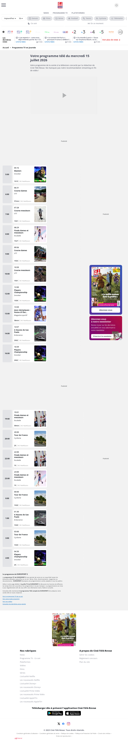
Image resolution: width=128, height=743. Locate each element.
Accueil (6, 47)
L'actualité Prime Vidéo (30, 691)
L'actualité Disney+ (28, 683)
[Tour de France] (30, 439)
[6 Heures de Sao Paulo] (30, 333)
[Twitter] (58, 723)
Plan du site (84, 662)
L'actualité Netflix (27, 676)
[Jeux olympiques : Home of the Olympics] (30, 314)
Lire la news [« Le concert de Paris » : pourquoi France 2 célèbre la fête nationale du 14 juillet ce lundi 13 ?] (49, 42)
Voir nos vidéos (7, 601)
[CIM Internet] (64, 738)
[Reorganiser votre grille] (3, 32)
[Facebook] (63, 723)
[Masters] (30, 174)
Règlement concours (88, 658)
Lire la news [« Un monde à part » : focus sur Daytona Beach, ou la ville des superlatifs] (78, 42)
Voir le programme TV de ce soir (13, 596)
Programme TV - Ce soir (30, 658)
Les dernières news (7, 40)
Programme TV (60, 13)
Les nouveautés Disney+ (30, 687)
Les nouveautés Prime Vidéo (32, 694)
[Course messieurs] (30, 214)
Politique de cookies (67, 733)
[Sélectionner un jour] (10, 18)
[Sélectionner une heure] (21, 18)
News (46, 13)
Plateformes (78, 13)
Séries (22, 673)
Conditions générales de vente (49, 733)
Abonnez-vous (105, 310)
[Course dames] (30, 194)
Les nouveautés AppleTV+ (31, 701)
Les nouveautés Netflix (30, 680)
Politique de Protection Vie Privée (85, 733)
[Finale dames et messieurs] (30, 234)
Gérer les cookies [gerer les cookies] (86, 655)
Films (22, 669)
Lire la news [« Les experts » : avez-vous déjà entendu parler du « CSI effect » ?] (21, 42)
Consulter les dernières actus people (14, 604)
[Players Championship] (30, 294)
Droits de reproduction (63, 736)
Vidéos (23, 665)
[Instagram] (68, 723)
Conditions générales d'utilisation (27, 733)
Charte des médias (104, 733)
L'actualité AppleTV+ (29, 698)
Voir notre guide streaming (11, 599)
